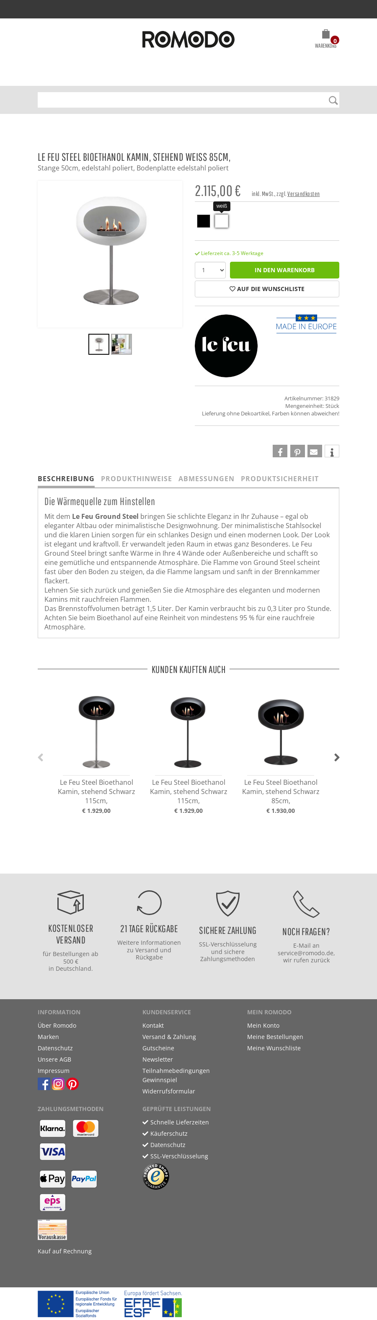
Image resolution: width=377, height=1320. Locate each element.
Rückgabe (149, 957)
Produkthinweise (136, 478)
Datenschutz (55, 1048)
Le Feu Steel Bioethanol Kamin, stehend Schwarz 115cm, (96, 791)
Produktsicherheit (280, 478)
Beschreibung (66, 478)
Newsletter (157, 1059)
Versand (146, 950)
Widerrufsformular (168, 1091)
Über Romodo (57, 1025)
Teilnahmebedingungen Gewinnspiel (176, 1075)
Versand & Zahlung (169, 1037)
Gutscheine (158, 1048)
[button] (325, 40)
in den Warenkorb (285, 270)
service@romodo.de (305, 953)
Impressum (54, 1071)
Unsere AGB (54, 1059)
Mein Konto (263, 1025)
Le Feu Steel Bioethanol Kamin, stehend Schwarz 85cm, (281, 791)
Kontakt (153, 1025)
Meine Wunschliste (274, 1048)
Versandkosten (303, 193)
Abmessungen (206, 478)
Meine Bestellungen (275, 1037)
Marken (48, 1037)
